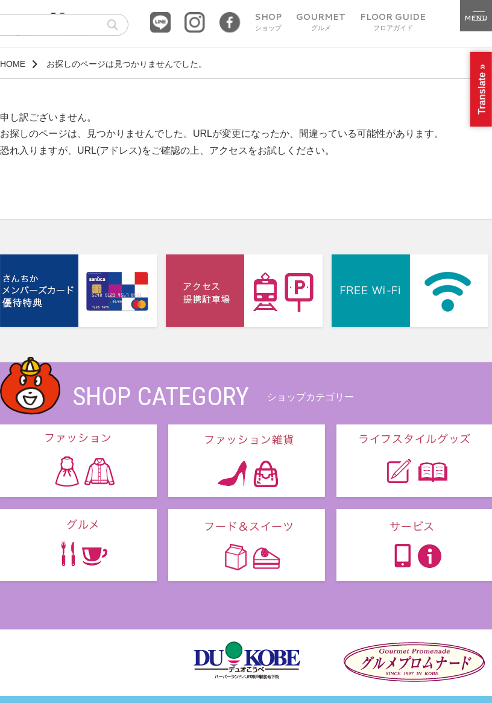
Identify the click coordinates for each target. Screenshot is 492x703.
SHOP (268, 22)
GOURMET (320, 22)
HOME (12, 64)
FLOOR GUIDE (393, 22)
